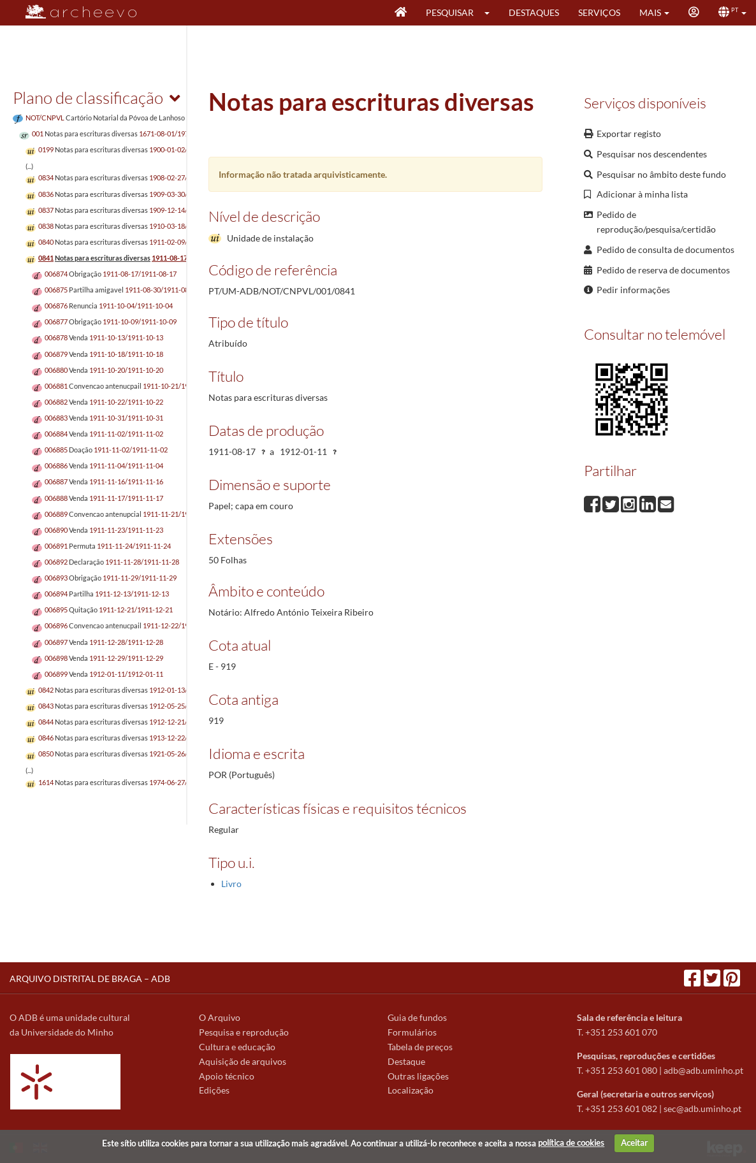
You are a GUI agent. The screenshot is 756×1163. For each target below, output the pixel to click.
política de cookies (571, 1143)
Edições (214, 1090)
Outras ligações (418, 1076)
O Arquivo (219, 1017)
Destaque (406, 1061)
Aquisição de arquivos (242, 1061)
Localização (410, 1090)
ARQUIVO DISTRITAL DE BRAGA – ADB (90, 978)
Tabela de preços (420, 1046)
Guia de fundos (417, 1017)
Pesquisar (450, 12)
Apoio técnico (226, 1076)
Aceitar (634, 1143)
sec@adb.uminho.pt (702, 1108)
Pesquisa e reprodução (244, 1032)
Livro (231, 883)
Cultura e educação (237, 1046)
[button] (491, 12)
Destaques (534, 12)
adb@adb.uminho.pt (703, 1070)
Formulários (412, 1032)
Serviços (599, 12)
